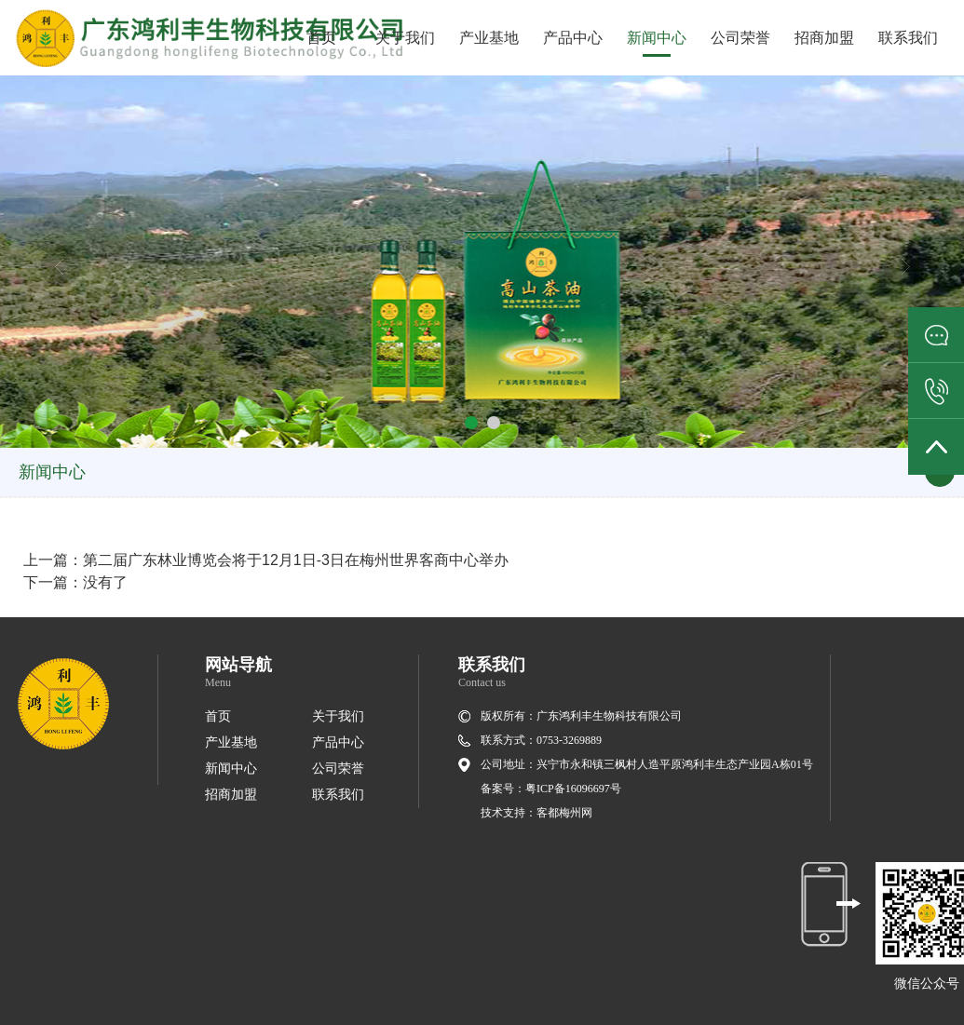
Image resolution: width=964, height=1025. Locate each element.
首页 (321, 38)
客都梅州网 (564, 812)
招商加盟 (824, 38)
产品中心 (573, 38)
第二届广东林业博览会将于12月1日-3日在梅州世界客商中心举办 (296, 560)
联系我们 (908, 38)
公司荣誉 (740, 38)
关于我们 (405, 38)
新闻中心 (656, 38)
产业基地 (489, 38)
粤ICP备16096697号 (573, 788)
